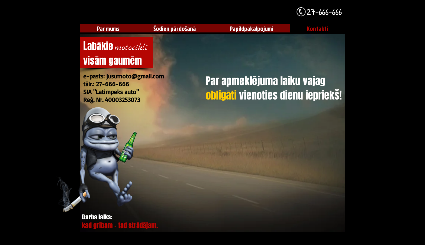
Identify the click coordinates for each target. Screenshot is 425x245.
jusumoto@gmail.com (135, 76)
